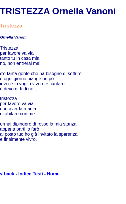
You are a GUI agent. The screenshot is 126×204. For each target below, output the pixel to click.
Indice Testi (30, 173)
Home (53, 173)
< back (7, 173)
